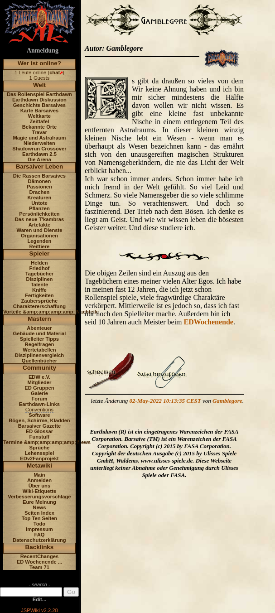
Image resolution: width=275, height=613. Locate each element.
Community (39, 367)
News (39, 507)
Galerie (39, 393)
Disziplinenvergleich (39, 355)
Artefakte (40, 224)
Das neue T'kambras (39, 219)
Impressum (39, 529)
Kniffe (39, 290)
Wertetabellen (39, 349)
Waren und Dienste (39, 230)
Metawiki (39, 465)
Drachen (39, 192)
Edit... (39, 599)
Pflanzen (39, 208)
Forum (40, 398)
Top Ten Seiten (40, 518)
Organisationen (39, 235)
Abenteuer (39, 328)
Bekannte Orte (39, 127)
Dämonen (39, 181)
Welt (39, 85)
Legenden (40, 241)
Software (39, 415)
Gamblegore (227, 400)
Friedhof (39, 268)
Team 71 (39, 567)
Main (39, 475)
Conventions (39, 409)
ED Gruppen (39, 388)
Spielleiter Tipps (39, 339)
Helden (39, 262)
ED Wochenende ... (40, 562)
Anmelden (39, 480)
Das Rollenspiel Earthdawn (39, 94)
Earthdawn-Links (39, 404)
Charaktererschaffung (39, 306)
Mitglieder (40, 382)
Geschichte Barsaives (39, 105)
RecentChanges (39, 556)
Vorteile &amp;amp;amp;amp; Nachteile (51, 311)
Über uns (40, 485)
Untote (39, 203)
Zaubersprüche (39, 301)
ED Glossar (39, 431)
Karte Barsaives (39, 110)
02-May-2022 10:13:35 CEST (165, 400)
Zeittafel (39, 121)
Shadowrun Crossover (39, 148)
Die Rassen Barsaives (39, 176)
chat (54, 72)
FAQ (39, 534)
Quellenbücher (39, 360)
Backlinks (39, 547)
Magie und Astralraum (39, 137)
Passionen (39, 186)
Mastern (39, 318)
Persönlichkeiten (39, 214)
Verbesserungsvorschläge (39, 496)
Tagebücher (39, 273)
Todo (40, 523)
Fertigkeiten (39, 295)
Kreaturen (40, 197)
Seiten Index (39, 513)
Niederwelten (39, 143)
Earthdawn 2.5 (39, 154)
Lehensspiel (39, 453)
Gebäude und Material (39, 333)
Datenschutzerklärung (39, 540)
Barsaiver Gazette (39, 426)
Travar (39, 132)
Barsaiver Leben (39, 166)
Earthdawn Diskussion (39, 99)
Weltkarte (39, 116)
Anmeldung (42, 50)
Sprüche (39, 447)
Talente (39, 284)
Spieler (39, 253)
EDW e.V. (39, 377)
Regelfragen (39, 344)
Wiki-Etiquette (39, 491)
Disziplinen (39, 279)
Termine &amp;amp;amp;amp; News (47, 442)
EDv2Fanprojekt (39, 458)
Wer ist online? (39, 63)
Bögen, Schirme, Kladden (39, 420)
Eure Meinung (39, 502)
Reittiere (39, 246)
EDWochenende (208, 322)
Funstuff (39, 436)
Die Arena (39, 159)
